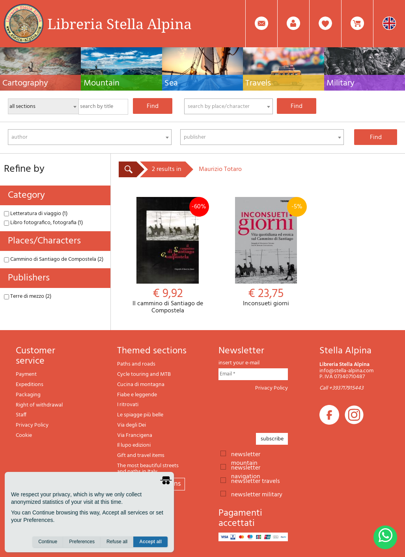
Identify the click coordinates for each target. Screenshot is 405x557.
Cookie (24, 435)
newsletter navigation (245, 467)
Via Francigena (134, 435)
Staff (21, 415)
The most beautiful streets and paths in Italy (148, 469)
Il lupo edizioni (134, 445)
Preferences (82, 541)
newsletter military (256, 494)
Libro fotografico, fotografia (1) (43, 222)
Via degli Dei (131, 425)
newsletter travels (255, 480)
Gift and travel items (140, 455)
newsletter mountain (245, 453)
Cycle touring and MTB (144, 374)
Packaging (28, 395)
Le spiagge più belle (140, 415)
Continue (47, 541)
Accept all (150, 541)
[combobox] (228, 106)
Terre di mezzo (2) (27, 296)
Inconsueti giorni (266, 252)
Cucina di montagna (140, 385)
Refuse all (116, 541)
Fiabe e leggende (137, 395)
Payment (26, 374)
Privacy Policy (32, 425)
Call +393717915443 (341, 388)
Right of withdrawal (39, 405)
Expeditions (29, 385)
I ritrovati (127, 405)
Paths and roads (136, 364)
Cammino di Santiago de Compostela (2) (53, 259)
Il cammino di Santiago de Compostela (168, 255)
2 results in (166, 169)
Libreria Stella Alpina (119, 23)
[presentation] (278, 409)
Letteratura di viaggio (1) (35, 213)
